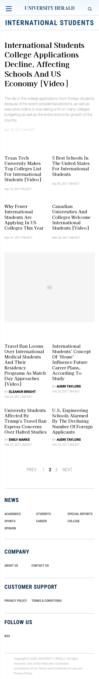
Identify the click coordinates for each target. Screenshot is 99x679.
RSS (7, 636)
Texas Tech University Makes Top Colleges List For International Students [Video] (22, 168)
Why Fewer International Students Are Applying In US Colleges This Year (24, 217)
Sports (10, 521)
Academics (12, 514)
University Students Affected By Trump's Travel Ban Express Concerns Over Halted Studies (25, 421)
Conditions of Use (65, 668)
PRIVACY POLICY (15, 600)
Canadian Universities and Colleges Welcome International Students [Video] (71, 217)
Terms (42, 668)
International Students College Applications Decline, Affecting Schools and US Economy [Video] (44, 63)
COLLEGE (74, 521)
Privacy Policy (23, 673)
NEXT (67, 469)
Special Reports (80, 514)
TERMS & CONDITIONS (46, 600)
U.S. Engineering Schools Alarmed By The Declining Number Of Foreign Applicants (72, 421)
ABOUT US (11, 565)
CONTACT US (40, 565)
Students (43, 514)
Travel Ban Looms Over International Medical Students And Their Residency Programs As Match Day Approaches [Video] (25, 365)
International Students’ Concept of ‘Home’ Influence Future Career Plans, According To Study (71, 362)
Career (41, 521)
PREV (32, 469)
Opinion (10, 528)
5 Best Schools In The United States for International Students (71, 165)
